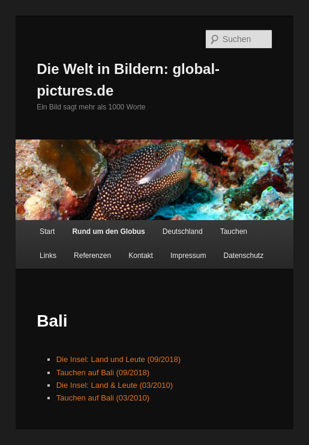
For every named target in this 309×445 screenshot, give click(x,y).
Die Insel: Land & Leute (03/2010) (114, 385)
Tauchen (233, 231)
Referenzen (92, 255)
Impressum (188, 255)
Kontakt (140, 255)
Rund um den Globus (108, 231)
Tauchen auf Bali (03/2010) (102, 397)
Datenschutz (243, 255)
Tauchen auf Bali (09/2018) (102, 372)
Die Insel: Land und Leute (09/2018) (118, 359)
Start (47, 231)
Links (48, 255)
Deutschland (183, 231)
